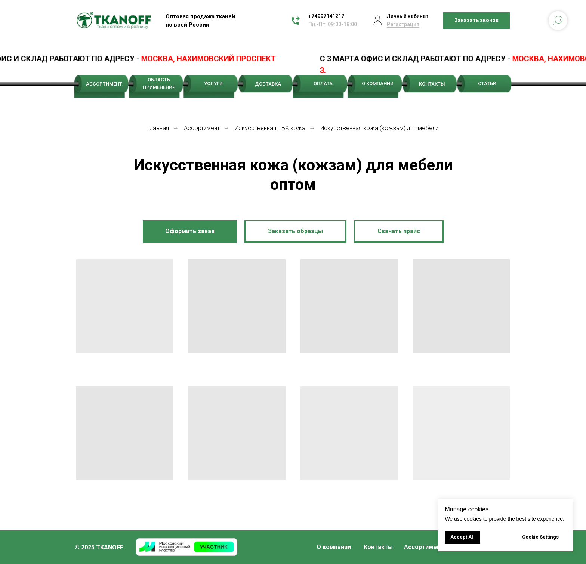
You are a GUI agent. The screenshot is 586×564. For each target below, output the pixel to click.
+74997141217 (326, 16)
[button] (476, 20)
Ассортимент (202, 128)
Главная (158, 128)
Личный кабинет (407, 16)
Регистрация (403, 24)
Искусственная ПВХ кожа (270, 128)
